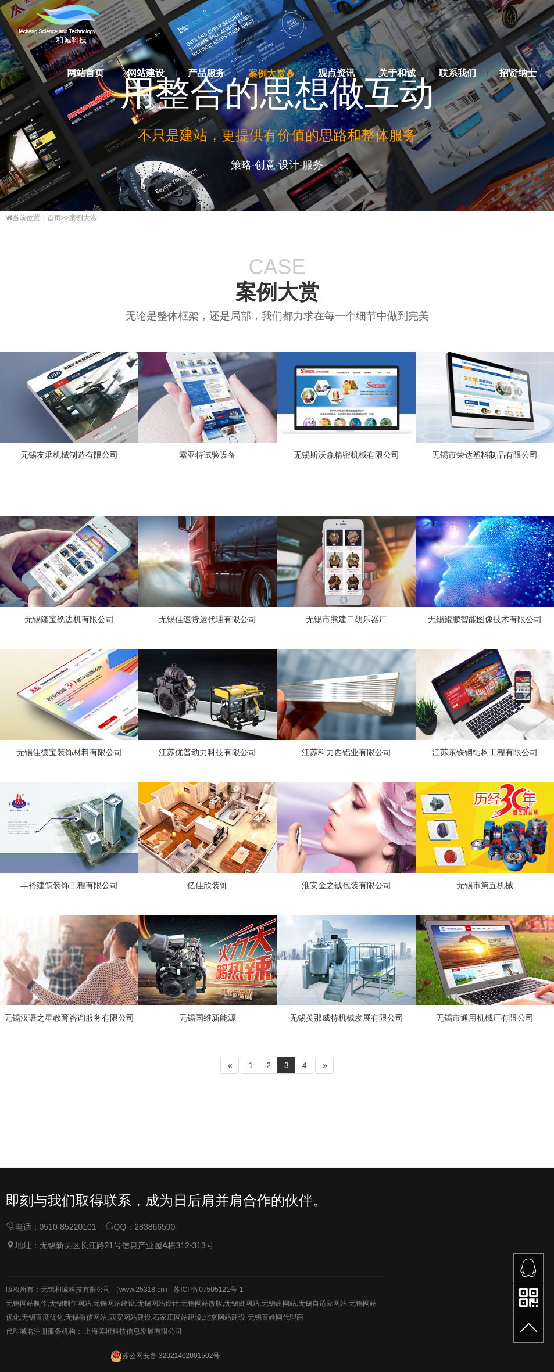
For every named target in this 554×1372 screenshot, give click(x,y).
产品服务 (206, 73)
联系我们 (457, 73)
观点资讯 (336, 73)
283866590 (154, 1295)
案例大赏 (271, 73)
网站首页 (85, 73)
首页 (54, 218)
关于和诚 (397, 73)
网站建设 (146, 73)
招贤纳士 (518, 73)
